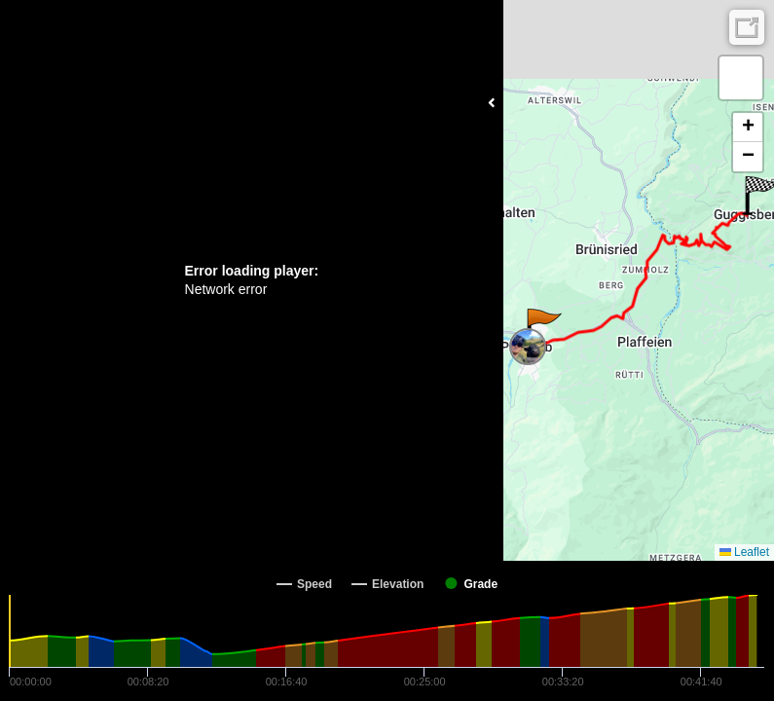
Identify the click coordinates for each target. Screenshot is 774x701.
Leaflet (744, 552)
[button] (543, 328)
